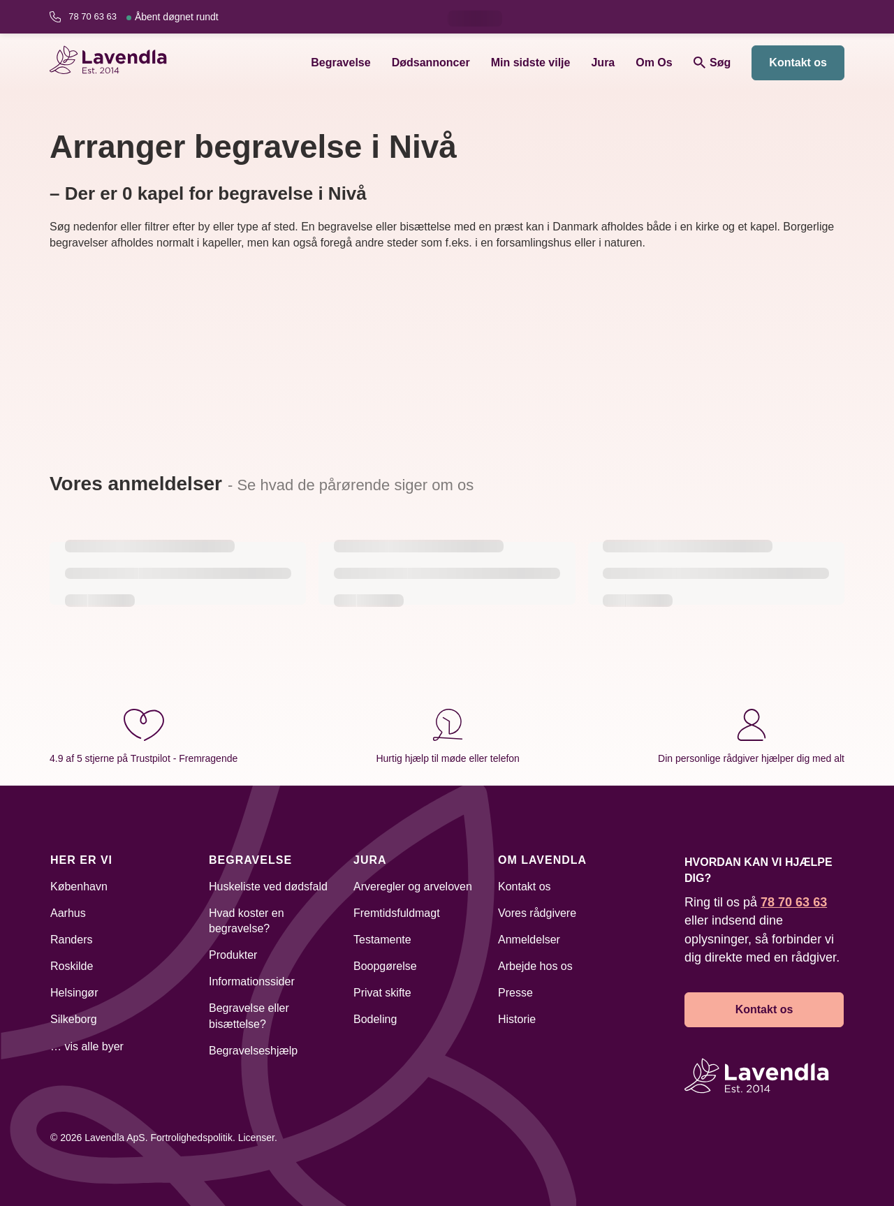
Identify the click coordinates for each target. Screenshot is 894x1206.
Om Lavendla (542, 860)
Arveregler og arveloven (412, 886)
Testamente (382, 940)
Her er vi (81, 860)
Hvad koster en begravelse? (246, 920)
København (79, 886)
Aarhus (68, 913)
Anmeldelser (529, 940)
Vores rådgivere (537, 913)
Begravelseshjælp (253, 1051)
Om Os (654, 62)
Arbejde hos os (535, 966)
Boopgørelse (385, 966)
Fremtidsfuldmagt (396, 913)
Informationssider (252, 981)
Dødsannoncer (431, 62)
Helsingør (74, 993)
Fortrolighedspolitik (191, 1137)
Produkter (233, 955)
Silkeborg (73, 1019)
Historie (517, 1019)
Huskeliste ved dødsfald (268, 886)
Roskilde (71, 966)
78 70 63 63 (143, 17)
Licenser (256, 1137)
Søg (712, 62)
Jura (603, 62)
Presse (515, 993)
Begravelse (340, 62)
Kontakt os (798, 62)
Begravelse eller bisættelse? (249, 1015)
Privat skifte (382, 993)
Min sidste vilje (531, 62)
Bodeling (375, 1019)
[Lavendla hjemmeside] (114, 62)
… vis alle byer (87, 1046)
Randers (71, 940)
